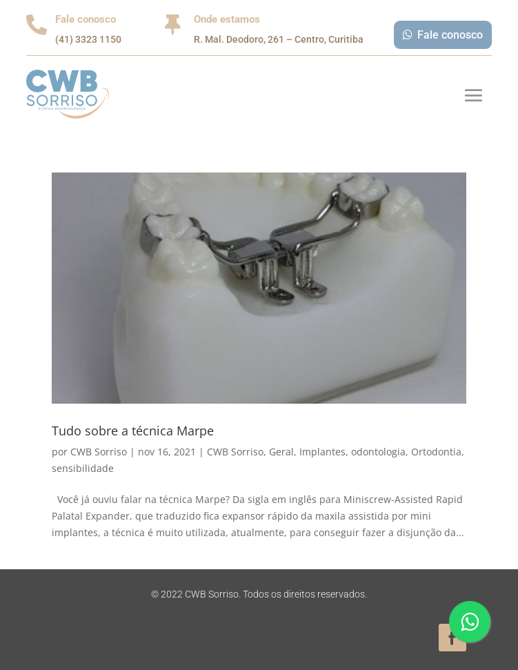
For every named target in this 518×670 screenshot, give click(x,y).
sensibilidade (83, 468)
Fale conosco (450, 34)
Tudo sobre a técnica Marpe (133, 430)
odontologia (378, 451)
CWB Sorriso (98, 451)
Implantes (322, 451)
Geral (281, 451)
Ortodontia (436, 451)
